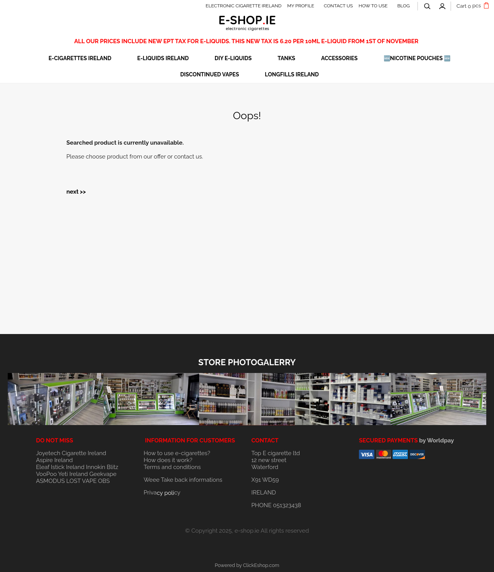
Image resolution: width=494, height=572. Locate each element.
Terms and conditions (172, 467)
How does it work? (168, 460)
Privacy (162, 492)
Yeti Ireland (73, 474)
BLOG (403, 5)
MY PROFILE (300, 5)
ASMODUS (50, 481)
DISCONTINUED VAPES (209, 74)
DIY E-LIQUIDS (233, 58)
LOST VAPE (81, 481)
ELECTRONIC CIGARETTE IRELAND (244, 5)
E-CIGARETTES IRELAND (80, 58)
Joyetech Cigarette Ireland (71, 453)
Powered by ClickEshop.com (247, 565)
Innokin (95, 467)
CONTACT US (338, 5)
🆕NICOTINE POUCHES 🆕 (417, 58)
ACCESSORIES (339, 58)
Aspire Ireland (54, 460)
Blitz (112, 467)
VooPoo (46, 474)
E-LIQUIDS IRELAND (163, 58)
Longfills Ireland (292, 74)
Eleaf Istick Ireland (61, 467)
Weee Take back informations (183, 479)
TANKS (286, 58)
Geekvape (102, 474)
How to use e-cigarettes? (177, 453)
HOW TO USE (373, 5)
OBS (104, 481)
